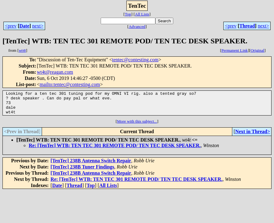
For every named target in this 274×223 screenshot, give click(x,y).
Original (257, 50)
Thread (247, 25)
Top (128, 14)
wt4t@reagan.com (55, 72)
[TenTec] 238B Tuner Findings (82, 171)
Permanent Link (234, 50)
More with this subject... (137, 126)
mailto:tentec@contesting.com (70, 84)
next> (38, 25)
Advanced (137, 26)
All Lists (142, 14)
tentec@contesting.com (135, 59)
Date (24, 25)
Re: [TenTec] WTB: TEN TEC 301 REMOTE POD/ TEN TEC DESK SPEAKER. (115, 150)
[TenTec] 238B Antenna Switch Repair (91, 165)
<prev (10, 25)
